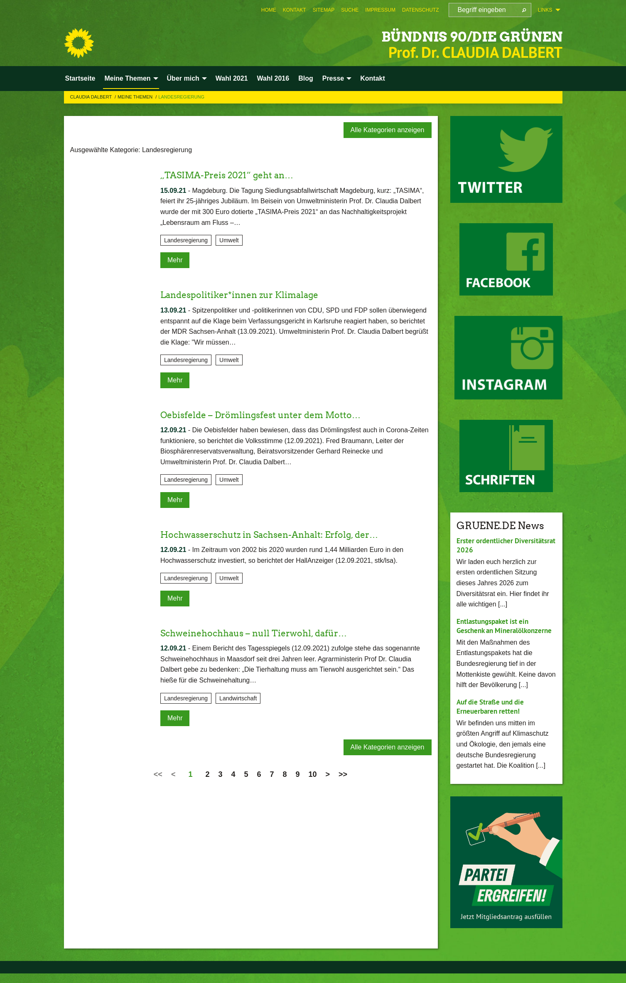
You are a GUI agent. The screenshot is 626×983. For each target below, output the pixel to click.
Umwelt (229, 240)
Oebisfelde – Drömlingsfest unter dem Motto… (274, 415)
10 (313, 774)
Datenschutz (420, 10)
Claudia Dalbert (91, 96)
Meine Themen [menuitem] (127, 78)
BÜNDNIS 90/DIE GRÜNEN (441, 35)
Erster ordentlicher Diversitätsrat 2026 (487, 545)
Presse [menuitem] (333, 78)
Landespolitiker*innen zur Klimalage (250, 294)
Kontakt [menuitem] (372, 78)
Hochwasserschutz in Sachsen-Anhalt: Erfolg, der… (285, 534)
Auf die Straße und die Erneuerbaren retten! (493, 715)
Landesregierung (181, 96)
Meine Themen (136, 96)
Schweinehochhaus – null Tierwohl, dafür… (266, 633)
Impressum (380, 10)
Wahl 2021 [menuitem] (232, 78)
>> (343, 774)
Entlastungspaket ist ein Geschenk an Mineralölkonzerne (495, 630)
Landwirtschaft (238, 698)
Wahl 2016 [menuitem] (273, 78)
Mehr (174, 260)
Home (268, 10)
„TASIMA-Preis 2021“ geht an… (236, 175)
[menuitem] (268, 10)
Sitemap (324, 10)
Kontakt (294, 10)
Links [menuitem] (545, 10)
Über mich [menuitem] (183, 78)
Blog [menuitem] (305, 78)
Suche (349, 10)
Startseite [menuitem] (80, 78)
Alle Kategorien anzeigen (388, 129)
